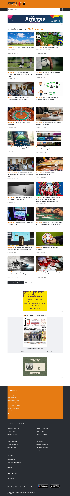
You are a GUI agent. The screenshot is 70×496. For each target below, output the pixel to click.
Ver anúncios (11, 478)
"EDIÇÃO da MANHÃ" (13, 428)
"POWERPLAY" (40, 441)
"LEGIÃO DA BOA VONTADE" (43, 451)
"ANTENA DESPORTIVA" (42, 438)
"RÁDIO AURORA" (12, 434)
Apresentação (11, 395)
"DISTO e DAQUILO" (41, 434)
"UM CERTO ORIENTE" (42, 448)
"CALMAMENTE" (12, 448)
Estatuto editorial (12, 397)
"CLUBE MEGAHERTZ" (13, 444)
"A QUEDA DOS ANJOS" (42, 444)
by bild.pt (10, 493)
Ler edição (48, 351)
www (21, 351)
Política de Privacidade (14, 405)
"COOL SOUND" (12, 431)
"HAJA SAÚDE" (11, 451)
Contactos (10, 411)
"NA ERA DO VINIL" (13, 441)
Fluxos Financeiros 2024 (14, 403)
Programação (11, 459)
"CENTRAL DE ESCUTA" (42, 428)
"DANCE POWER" (40, 431)
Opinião (10, 467)
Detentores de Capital (13, 400)
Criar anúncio (11, 481)
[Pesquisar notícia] (34, 9)
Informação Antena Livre (14, 462)
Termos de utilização (13, 408)
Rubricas (10, 465)
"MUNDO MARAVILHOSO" (14, 438)
